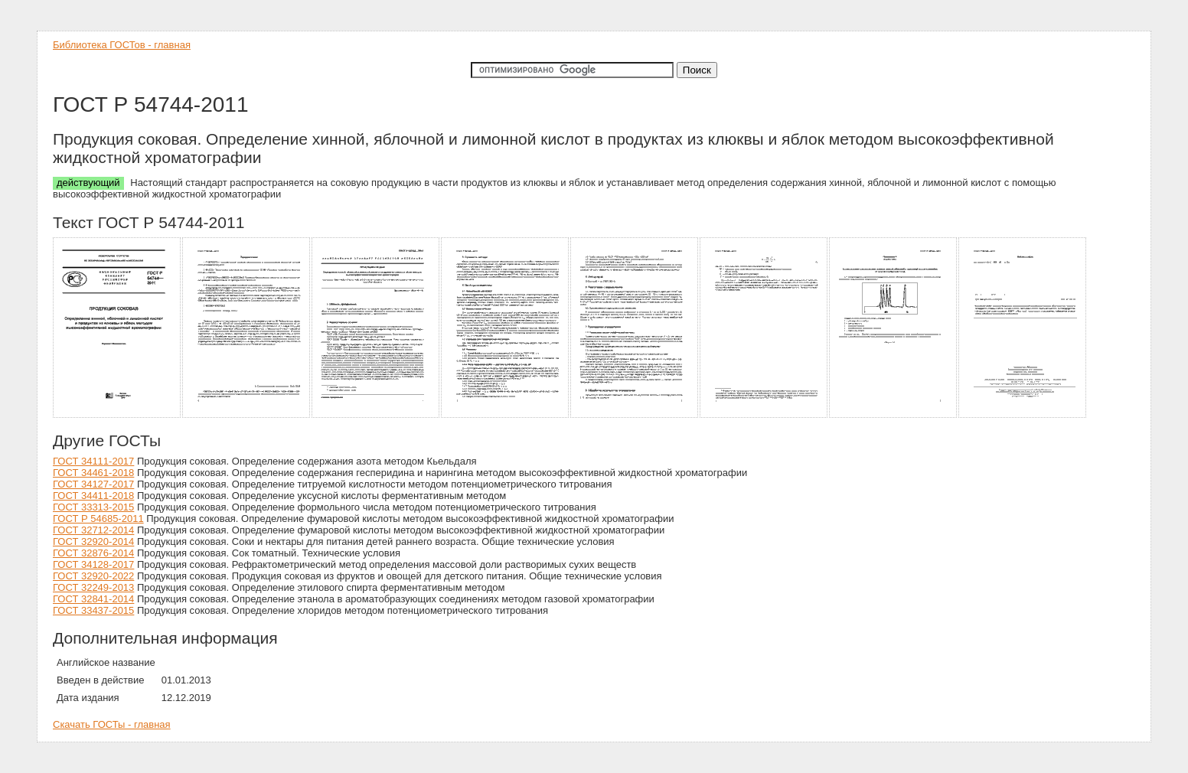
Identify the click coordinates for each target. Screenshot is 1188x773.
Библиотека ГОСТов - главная (122, 45)
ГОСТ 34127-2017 (93, 484)
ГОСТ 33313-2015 (93, 507)
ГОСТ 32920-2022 (93, 576)
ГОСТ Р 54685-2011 (98, 518)
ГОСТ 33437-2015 (93, 610)
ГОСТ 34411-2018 (93, 495)
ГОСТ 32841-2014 (93, 599)
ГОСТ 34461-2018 (93, 472)
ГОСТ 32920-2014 (93, 541)
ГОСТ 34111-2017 (93, 461)
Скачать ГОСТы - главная (112, 724)
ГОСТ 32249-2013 (93, 587)
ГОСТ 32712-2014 (93, 530)
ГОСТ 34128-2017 (93, 564)
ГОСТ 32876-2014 (93, 553)
